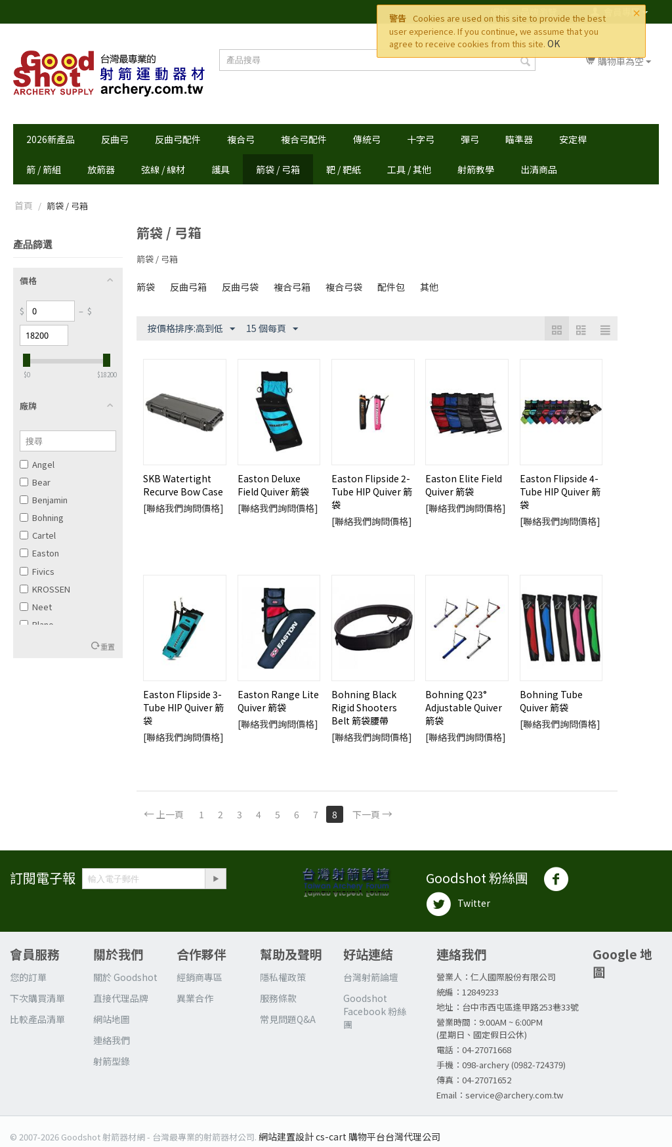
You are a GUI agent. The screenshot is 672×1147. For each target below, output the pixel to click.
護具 (220, 169)
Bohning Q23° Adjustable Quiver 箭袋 (463, 707)
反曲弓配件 (178, 139)
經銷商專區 (199, 977)
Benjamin (44, 499)
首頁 (23, 205)
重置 (107, 646)
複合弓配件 (304, 139)
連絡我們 (111, 1040)
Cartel (38, 535)
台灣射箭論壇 (370, 977)
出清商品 (538, 169)
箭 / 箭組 (43, 169)
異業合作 (195, 998)
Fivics (37, 571)
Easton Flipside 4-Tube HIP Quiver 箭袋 (560, 491)
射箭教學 (475, 169)
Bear (35, 482)
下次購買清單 (37, 998)
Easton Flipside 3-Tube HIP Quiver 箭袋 (183, 707)
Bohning (42, 517)
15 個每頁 (272, 329)
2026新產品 (50, 139)
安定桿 (573, 139)
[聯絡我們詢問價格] (183, 507)
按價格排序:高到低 (191, 329)
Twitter (458, 904)
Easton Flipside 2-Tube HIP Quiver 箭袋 (371, 491)
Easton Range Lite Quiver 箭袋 (278, 701)
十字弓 (420, 139)
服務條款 (278, 998)
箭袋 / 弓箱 (278, 169)
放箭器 (101, 169)
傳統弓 (367, 139)
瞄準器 (519, 139)
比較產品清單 (37, 1019)
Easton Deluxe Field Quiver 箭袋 (273, 485)
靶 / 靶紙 (343, 169)
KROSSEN (45, 589)
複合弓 (241, 139)
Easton (39, 553)
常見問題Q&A (288, 1019)
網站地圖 (111, 1019)
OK (553, 43)
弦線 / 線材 (163, 169)
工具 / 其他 (409, 169)
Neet (36, 606)
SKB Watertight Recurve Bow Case (183, 485)
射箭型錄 (111, 1061)
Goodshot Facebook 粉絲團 (374, 1011)
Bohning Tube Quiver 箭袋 (551, 701)
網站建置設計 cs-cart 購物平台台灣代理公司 (349, 1136)
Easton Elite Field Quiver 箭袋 (463, 485)
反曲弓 (115, 139)
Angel (37, 464)
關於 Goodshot (125, 977)
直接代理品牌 (120, 998)
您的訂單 (28, 977)
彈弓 (470, 139)
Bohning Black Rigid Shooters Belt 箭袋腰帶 (364, 707)
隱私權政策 (283, 977)
